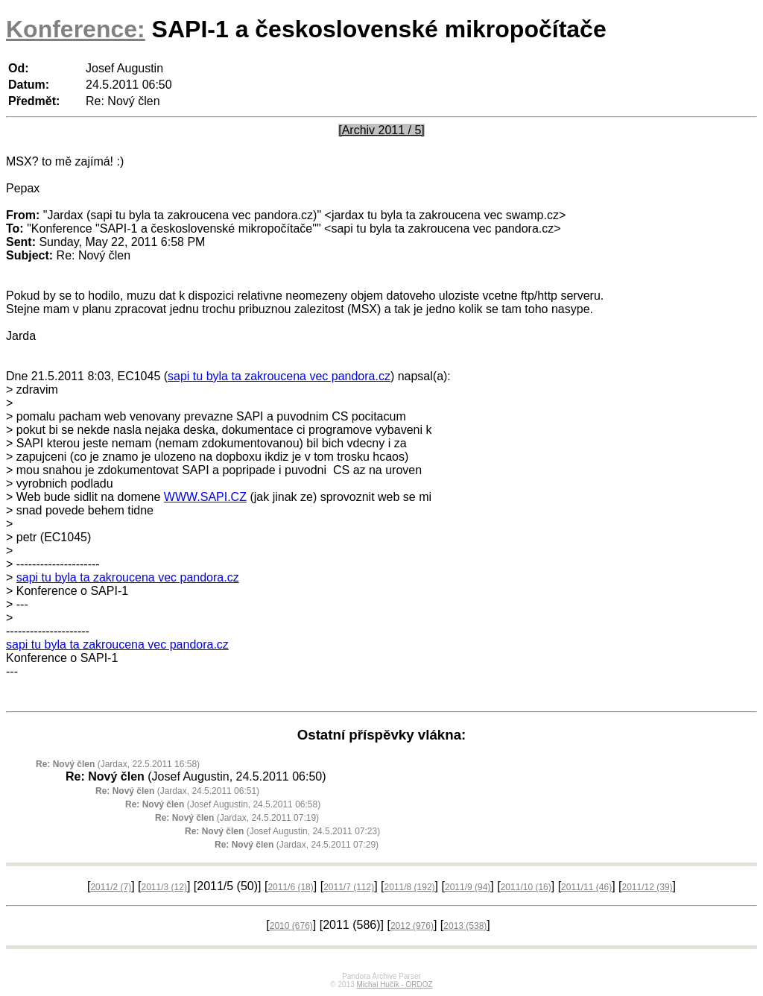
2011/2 (110, 887)
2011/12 (647, 887)
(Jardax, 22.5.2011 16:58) (118, 764)
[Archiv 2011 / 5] (381, 130)
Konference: (75, 29)
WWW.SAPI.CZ (205, 497)
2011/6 (290, 887)
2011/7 (348, 887)
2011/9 (467, 887)
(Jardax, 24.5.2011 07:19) (237, 818)
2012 (412, 926)
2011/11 (586, 887)
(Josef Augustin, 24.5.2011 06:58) (222, 804)
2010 (291, 926)
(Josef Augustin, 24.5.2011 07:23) (282, 831)
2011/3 (164, 887)
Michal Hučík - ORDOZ (394, 984)
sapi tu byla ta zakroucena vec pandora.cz (279, 376)
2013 (465, 926)
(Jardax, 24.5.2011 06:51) (177, 791)
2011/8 (409, 887)
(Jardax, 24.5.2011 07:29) (297, 844)
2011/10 (526, 887)
